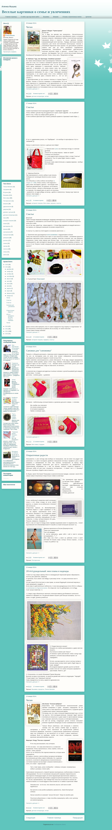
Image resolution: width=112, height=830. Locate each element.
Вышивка (46, 16)
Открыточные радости (37, 455)
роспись (5, 240)
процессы (41, 689)
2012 (6, 329)
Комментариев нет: (39, 93)
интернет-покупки (37, 203)
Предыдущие (78, 818)
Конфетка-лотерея (15, 398)
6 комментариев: (38, 200)
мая (8, 286)
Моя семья (46, 203)
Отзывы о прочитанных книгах (72, 16)
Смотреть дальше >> (32, 89)
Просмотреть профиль (9, 52)
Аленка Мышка (10, 35)
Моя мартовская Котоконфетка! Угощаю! (15, 347)
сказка (5, 243)
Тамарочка (15, 363)
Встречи (5, 192)
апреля (9, 288)
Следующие (30, 818)
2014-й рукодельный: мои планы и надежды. (47, 571)
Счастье (30, 107)
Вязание (55, 16)
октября (9, 274)
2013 (6, 326)
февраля (9, 293)
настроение (6, 232)
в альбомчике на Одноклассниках (36, 588)
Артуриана (6, 189)
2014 (6, 267)
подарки (41, 444)
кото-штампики (52, 234)
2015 (6, 264)
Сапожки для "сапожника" (39, 350)
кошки (5, 223)
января (9, 295)
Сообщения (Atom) (60, 824)
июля (8, 281)
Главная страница (11, 16)
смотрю (5, 246)
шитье (5, 254)
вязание (5, 203)
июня (8, 283)
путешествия (7, 235)
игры (4, 218)
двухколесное (7, 206)
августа (9, 278)
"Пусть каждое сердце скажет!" (14, 416)
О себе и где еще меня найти (30, 16)
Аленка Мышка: (9, 6)
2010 (6, 333)
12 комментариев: (39, 441)
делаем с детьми (8, 212)
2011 (6, 331)
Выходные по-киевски (15, 452)
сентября (9, 276)
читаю (47, 96)
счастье (58, 203)
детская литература (38, 96)
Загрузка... (6, 478)
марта (9, 291)
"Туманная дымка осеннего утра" (15, 434)
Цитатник (88, 16)
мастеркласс (7, 226)
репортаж (6, 237)
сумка (56, 149)
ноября (9, 271)
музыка (53, 203)
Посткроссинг (36, 560)
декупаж (5, 209)
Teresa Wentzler (50, 689)
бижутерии (40, 279)
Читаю (29, 27)
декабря (9, 269)
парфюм (46, 339)
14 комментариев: (39, 337)
